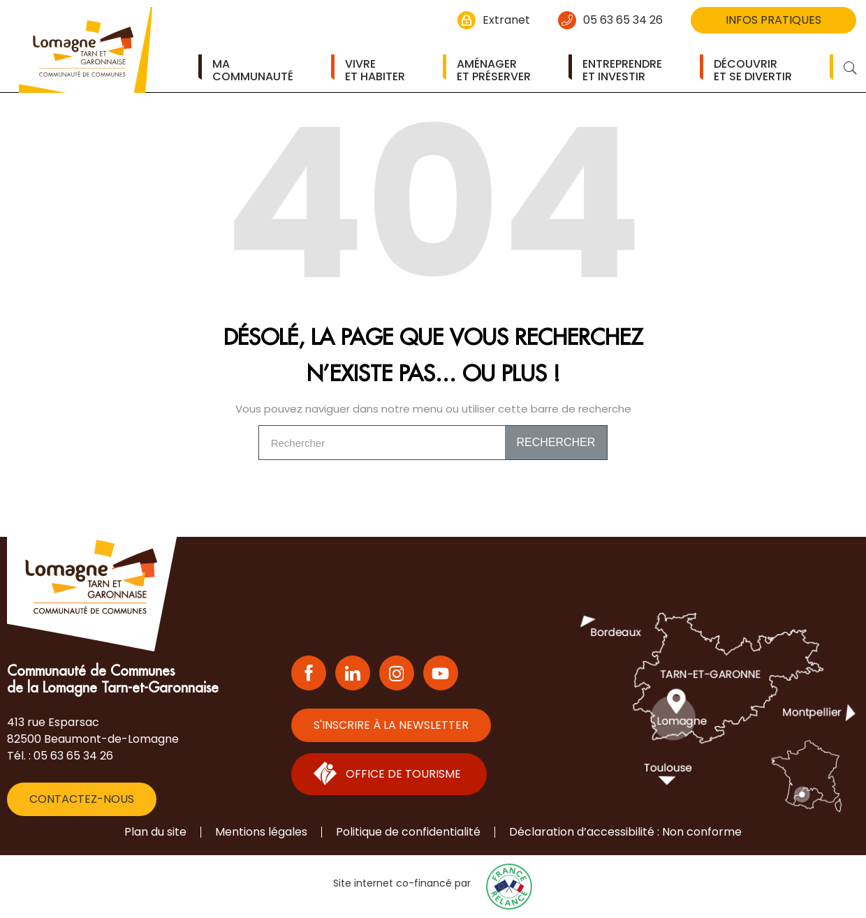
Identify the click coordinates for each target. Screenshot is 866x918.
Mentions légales (261, 832)
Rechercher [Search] (555, 442)
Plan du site (155, 832)
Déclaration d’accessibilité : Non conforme (625, 832)
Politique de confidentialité (408, 832)
